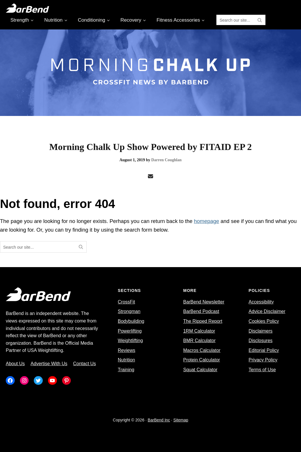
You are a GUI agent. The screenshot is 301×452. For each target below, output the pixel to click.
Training (126, 369)
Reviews (126, 350)
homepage (206, 221)
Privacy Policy (263, 359)
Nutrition (126, 359)
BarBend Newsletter (203, 301)
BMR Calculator (199, 340)
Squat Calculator (200, 369)
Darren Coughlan (166, 160)
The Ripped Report (202, 321)
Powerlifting (130, 331)
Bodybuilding (131, 321)
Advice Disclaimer (267, 311)
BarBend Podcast (201, 311)
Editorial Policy (264, 350)
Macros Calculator (201, 350)
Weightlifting (130, 340)
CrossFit (126, 301)
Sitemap (180, 420)
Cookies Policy (264, 321)
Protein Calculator (201, 359)
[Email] (150, 176)
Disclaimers (261, 331)
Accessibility (261, 301)
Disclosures (261, 340)
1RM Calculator (199, 331)
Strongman (129, 311)
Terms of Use (262, 369)
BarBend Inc (159, 420)
